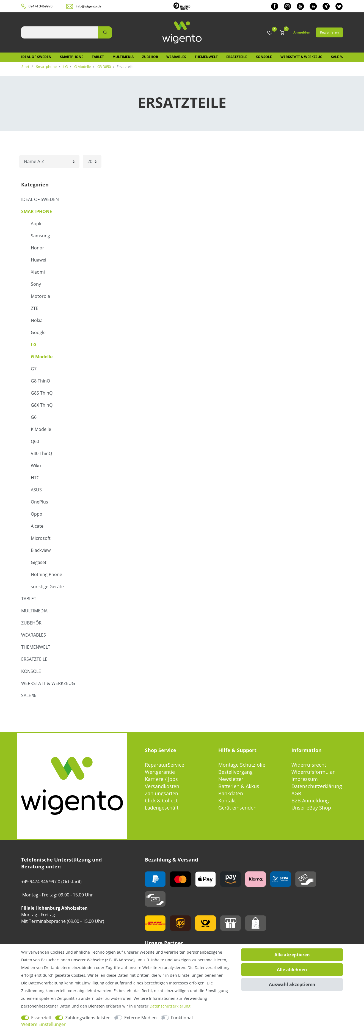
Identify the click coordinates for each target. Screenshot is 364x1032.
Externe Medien (140, 1018)
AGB (296, 793)
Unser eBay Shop (311, 807)
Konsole (264, 56)
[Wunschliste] (270, 33)
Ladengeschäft (161, 807)
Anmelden (301, 32)
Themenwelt (206, 56)
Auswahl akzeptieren (292, 984)
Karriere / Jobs (161, 779)
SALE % (337, 56)
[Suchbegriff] (59, 32)
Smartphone (71, 56)
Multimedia (123, 56)
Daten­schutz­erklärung (170, 1006)
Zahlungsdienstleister (87, 1018)
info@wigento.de (88, 6)
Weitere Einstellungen (44, 1024)
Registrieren (329, 32)
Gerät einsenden (237, 807)
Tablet (98, 56)
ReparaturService (164, 764)
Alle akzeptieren (292, 955)
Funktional (182, 1018)
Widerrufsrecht (308, 764)
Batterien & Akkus (238, 786)
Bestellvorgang (235, 772)
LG (65, 66)
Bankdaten (230, 793)
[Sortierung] (49, 161)
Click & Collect (161, 800)
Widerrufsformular (313, 772)
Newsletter (230, 779)
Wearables (176, 56)
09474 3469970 (41, 6)
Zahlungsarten (161, 793)
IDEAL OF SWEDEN (36, 56)
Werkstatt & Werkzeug (301, 56)
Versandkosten (162, 786)
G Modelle (82, 66)
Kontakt (227, 800)
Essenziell (41, 1018)
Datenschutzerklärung (316, 786)
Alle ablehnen (292, 970)
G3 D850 (103, 66)
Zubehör (150, 56)
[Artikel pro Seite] (92, 161)
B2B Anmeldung (310, 800)
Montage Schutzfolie (241, 764)
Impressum (304, 779)
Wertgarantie (160, 772)
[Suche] (105, 32)
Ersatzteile (236, 56)
